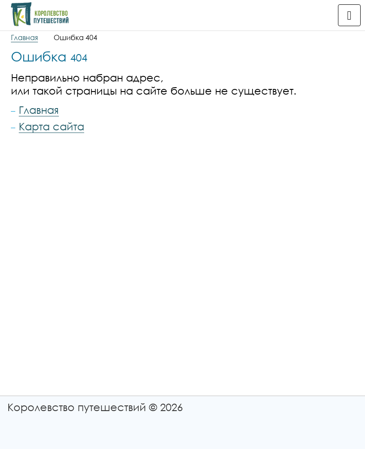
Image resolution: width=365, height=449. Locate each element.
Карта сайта (51, 126)
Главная (24, 37)
